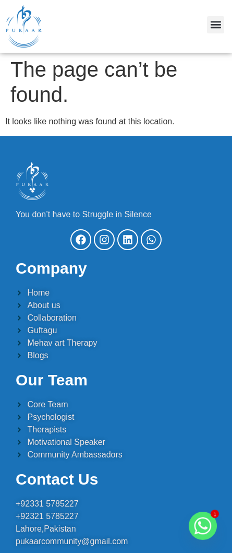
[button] (215, 24)
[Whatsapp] (203, 526)
